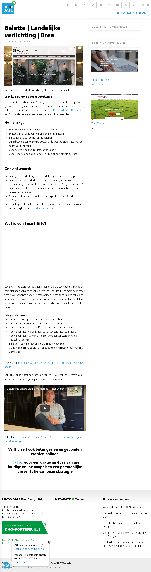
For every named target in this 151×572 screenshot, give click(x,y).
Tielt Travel (97, 123)
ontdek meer (97, 84)
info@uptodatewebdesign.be (17, 510)
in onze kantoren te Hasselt (43, 208)
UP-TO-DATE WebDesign (65, 110)
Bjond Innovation (101, 79)
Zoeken (145, 5)
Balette (8, 102)
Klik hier (17, 462)
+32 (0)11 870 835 (11, 506)
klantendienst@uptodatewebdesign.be (22, 513)
